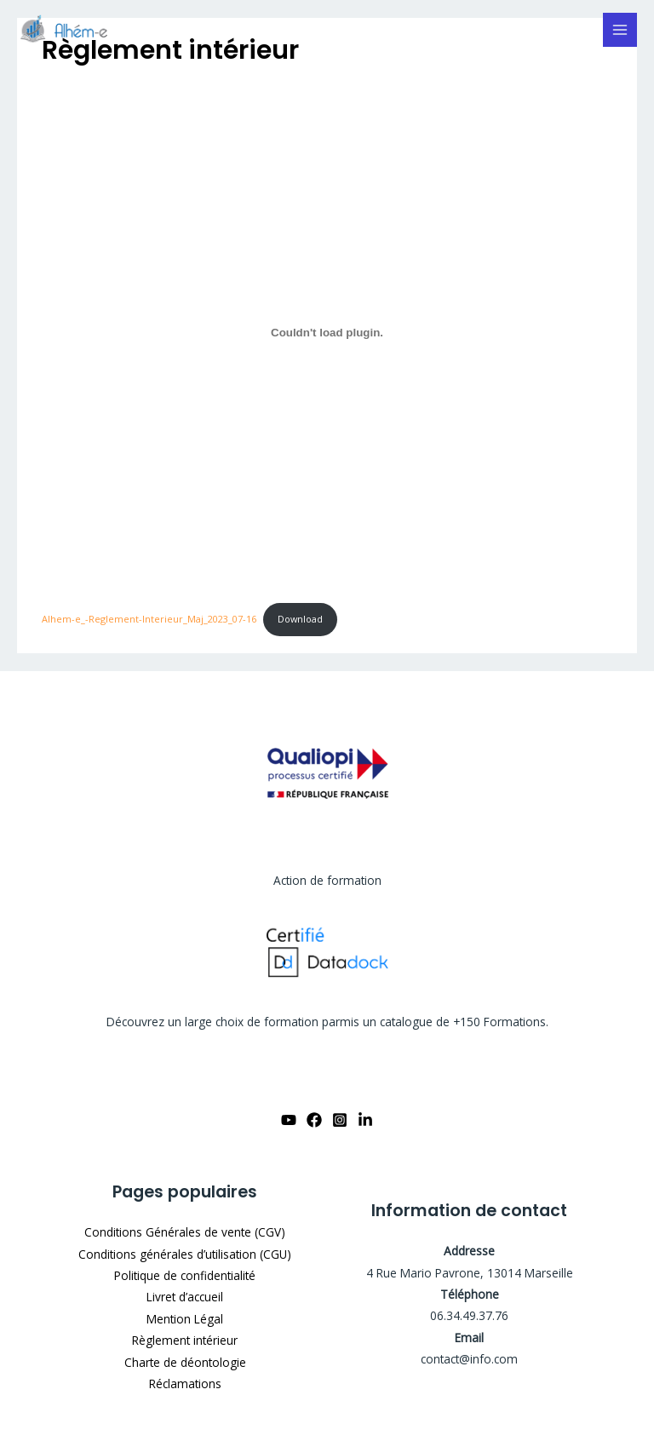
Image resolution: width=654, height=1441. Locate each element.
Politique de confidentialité (184, 1275)
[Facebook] (314, 1120)
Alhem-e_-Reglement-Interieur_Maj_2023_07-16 (149, 618)
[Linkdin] (365, 1120)
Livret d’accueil (184, 1297)
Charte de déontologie (185, 1362)
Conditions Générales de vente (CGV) (184, 1232)
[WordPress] (68, 30)
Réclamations (185, 1383)
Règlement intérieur (185, 1340)
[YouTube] (288, 1120)
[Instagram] (339, 1120)
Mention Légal (184, 1319)
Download (300, 618)
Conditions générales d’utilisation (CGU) (184, 1254)
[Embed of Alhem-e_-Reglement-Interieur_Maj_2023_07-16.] (326, 333)
